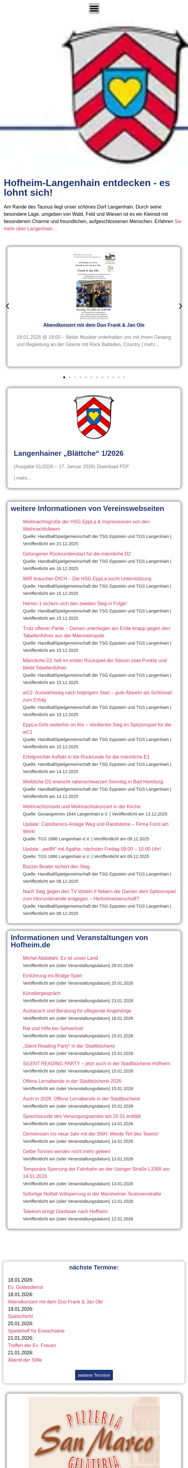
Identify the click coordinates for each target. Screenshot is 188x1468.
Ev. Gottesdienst (25, 1287)
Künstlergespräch (42, 993)
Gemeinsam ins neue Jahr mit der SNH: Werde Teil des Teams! (90, 1133)
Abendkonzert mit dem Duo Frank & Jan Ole (55, 1301)
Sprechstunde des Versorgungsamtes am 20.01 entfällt (82, 1116)
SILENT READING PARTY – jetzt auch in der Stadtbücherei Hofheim (96, 1063)
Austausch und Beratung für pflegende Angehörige (77, 1010)
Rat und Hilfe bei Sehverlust (53, 1028)
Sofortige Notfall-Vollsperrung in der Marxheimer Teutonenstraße (92, 1193)
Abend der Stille (25, 1360)
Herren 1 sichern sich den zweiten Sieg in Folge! (75, 603)
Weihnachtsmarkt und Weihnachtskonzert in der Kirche (81, 806)
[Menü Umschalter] (94, 8)
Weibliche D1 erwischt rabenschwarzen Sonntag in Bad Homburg (93, 781)
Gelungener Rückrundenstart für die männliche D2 (77, 553)
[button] (7, 306)
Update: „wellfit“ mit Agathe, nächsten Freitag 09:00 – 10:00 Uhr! (92, 849)
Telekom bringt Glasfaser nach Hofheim (65, 1211)
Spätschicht (20, 1316)
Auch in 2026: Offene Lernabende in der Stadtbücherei (81, 1098)
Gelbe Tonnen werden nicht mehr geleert (66, 1151)
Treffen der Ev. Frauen (32, 1345)
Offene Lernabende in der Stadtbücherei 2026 (72, 1081)
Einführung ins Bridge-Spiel (52, 975)
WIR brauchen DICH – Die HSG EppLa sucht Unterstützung (87, 578)
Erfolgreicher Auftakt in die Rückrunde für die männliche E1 (86, 756)
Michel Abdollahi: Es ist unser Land (60, 958)
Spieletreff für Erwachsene (36, 1330)
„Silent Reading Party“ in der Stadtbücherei (69, 1046)
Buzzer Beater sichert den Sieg (56, 866)
